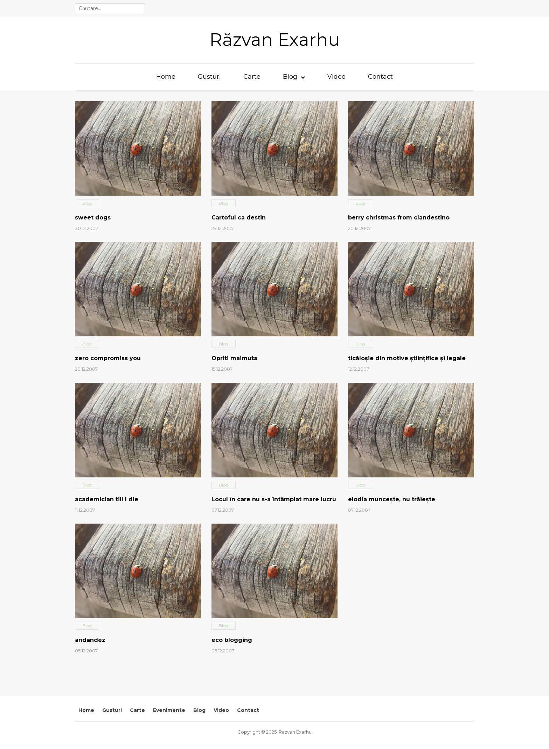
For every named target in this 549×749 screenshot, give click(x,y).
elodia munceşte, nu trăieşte (391, 499)
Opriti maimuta (234, 358)
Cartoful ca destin (238, 217)
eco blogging (231, 640)
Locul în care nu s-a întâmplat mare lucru (273, 499)
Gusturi (209, 76)
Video (336, 76)
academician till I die (106, 499)
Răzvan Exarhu (274, 39)
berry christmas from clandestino (399, 217)
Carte (251, 76)
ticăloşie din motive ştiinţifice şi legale (407, 358)
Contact (380, 76)
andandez (90, 640)
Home (165, 76)
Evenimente (169, 710)
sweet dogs (93, 217)
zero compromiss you (108, 358)
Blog (290, 76)
